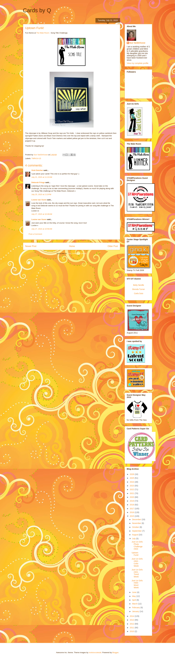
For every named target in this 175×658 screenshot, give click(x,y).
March (135, 604)
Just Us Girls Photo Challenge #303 (137, 545)
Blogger (115, 652)
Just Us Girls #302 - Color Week (137, 562)
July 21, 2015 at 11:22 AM (41, 177)
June (134, 592)
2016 (132, 512)
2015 (132, 516)
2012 (132, 624)
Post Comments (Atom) (77, 253)
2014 (132, 616)
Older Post (113, 246)
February (136, 607)
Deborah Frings (38, 182)
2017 (132, 508)
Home (72, 246)
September (137, 531)
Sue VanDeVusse (137, 43)
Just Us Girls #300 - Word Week (137, 584)
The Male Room (42, 33)
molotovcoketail (95, 652)
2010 (132, 631)
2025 (132, 478)
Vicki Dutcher (37, 170)
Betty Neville (138, 285)
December (137, 519)
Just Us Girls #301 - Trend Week (137, 573)
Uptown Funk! (135, 554)
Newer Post (30, 246)
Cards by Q (37, 10)
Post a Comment (35, 234)
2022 (132, 489)
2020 (132, 497)
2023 (132, 486)
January (136, 611)
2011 (132, 627)
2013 (132, 620)
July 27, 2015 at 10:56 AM (41, 229)
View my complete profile (137, 63)
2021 (132, 493)
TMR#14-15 (36, 158)
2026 (132, 474)
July (134, 538)
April (134, 600)
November (137, 523)
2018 (132, 505)
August (135, 535)
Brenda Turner (138, 289)
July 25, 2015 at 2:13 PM (41, 194)
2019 (132, 501)
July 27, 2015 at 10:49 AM (41, 214)
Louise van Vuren (38, 200)
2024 (132, 482)
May (134, 596)
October (136, 527)
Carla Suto (138, 293)
